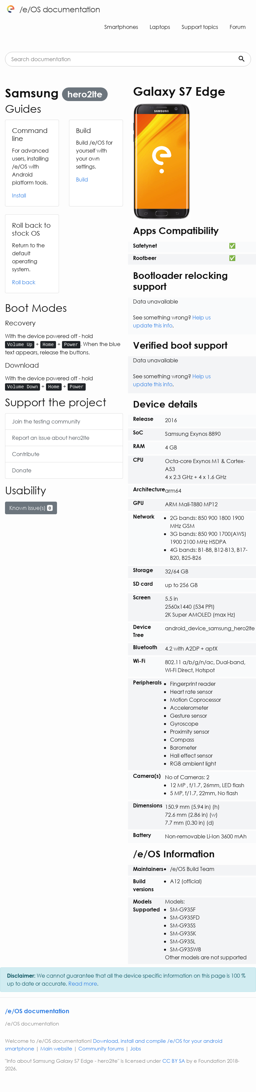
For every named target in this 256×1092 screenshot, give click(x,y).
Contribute (25, 453)
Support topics (200, 26)
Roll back (23, 282)
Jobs (135, 1048)
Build (82, 179)
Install (19, 195)
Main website (56, 1048)
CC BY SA (173, 1060)
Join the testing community (46, 421)
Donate (21, 470)
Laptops (160, 26)
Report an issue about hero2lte (50, 437)
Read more (82, 983)
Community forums (101, 1048)
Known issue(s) (31, 507)
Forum (238, 26)
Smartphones (121, 26)
